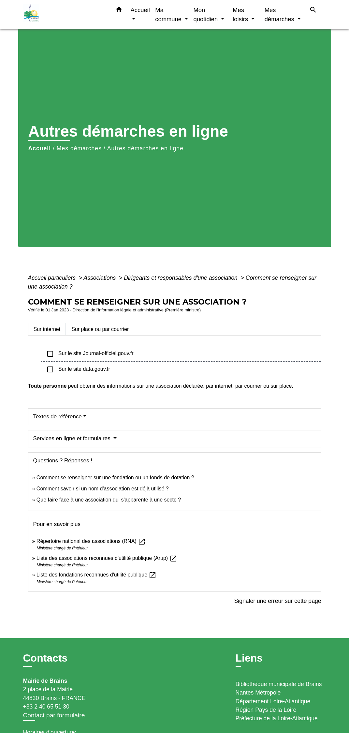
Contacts (45, 658)
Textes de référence (57, 416)
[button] (119, 11)
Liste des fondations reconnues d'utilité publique (96, 574)
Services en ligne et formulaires (72, 438)
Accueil (39, 148)
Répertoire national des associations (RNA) (91, 541)
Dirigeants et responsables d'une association (181, 278)
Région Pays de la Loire (266, 710)
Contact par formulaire (54, 715)
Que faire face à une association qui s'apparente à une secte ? (108, 499)
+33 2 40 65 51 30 (46, 706)
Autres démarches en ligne (145, 148)
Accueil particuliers (53, 278)
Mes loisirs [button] (241, 14)
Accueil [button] (140, 10)
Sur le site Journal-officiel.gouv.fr (90, 354)
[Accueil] (64, 14)
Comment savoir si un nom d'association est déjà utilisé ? (102, 488)
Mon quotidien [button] (207, 14)
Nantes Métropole (258, 692)
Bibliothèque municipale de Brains (279, 684)
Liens (249, 658)
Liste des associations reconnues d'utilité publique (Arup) (106, 558)
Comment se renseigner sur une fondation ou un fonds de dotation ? (115, 477)
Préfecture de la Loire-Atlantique (277, 718)
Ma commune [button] (169, 14)
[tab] (47, 329)
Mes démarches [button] (280, 14)
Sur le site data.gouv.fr (78, 369)
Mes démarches (79, 148)
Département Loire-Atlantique (273, 701)
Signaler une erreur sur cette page (277, 601)
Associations (100, 278)
